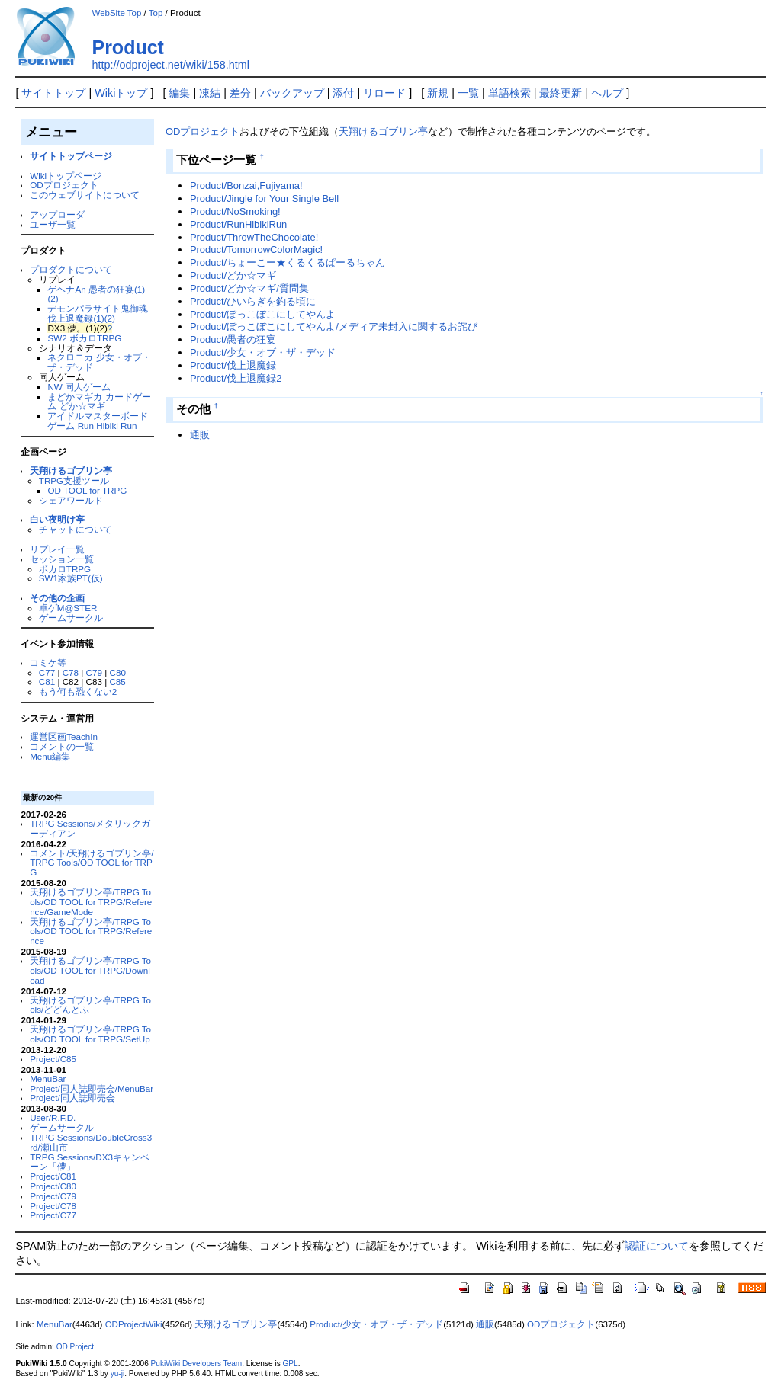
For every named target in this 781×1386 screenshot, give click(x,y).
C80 (118, 672)
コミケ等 (48, 662)
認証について (657, 1246)
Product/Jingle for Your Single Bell (264, 198)
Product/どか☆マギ (233, 275)
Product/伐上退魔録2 (235, 378)
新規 (437, 93)
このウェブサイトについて (85, 195)
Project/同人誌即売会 (72, 1098)
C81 (47, 682)
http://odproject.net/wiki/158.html (170, 65)
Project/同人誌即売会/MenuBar (91, 1088)
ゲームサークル (71, 618)
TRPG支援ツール (74, 480)
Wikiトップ (121, 93)
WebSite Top (116, 13)
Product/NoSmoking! (235, 211)
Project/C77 (53, 1215)
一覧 (468, 93)
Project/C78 (53, 1206)
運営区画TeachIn (64, 736)
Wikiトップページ (65, 176)
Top (156, 13)
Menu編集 (50, 756)
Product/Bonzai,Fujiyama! (246, 185)
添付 (343, 93)
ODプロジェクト (64, 185)
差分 (240, 93)
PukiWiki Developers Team (197, 1363)
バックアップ (292, 93)
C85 (117, 682)
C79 (94, 672)
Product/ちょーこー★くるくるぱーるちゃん (287, 262)
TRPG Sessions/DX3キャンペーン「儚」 (89, 1162)
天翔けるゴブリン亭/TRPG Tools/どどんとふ (90, 1005)
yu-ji (117, 1373)
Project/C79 (53, 1196)
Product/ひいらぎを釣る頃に (253, 301)
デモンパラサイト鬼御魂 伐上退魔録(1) (97, 313)
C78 (71, 672)
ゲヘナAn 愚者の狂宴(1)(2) (96, 294)
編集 (179, 93)
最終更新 (560, 93)
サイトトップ (53, 93)
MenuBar (48, 1079)
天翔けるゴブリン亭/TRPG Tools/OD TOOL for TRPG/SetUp (90, 1034)
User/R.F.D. (53, 1117)
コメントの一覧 (62, 746)
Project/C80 (53, 1186)
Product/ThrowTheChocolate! (254, 237)
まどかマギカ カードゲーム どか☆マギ (98, 401)
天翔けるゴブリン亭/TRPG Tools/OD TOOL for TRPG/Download (90, 970)
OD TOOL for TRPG (87, 490)
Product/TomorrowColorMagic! (256, 249)
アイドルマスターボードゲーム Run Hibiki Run (97, 421)
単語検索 (509, 93)
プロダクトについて (71, 269)
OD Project (75, 1347)
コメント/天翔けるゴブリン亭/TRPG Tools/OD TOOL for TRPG (91, 863)
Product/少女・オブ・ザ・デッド (263, 352)
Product (127, 47)
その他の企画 (57, 598)
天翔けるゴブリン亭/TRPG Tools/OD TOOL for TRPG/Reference (91, 931)
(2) (109, 318)
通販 (200, 434)
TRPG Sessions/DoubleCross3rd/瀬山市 (91, 1142)
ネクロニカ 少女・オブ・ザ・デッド (98, 362)
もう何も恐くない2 (78, 691)
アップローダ (57, 214)
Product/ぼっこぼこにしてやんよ (263, 314)
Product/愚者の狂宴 (233, 339)
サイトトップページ (71, 156)
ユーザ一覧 (53, 224)
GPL (289, 1363)
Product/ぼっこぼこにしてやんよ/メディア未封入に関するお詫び (333, 326)
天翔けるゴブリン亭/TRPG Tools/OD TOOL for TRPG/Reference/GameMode (91, 902)
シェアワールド (71, 500)
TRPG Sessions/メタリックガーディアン (90, 828)
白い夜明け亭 (57, 519)
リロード (384, 93)
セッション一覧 (62, 559)
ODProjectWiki (133, 1324)
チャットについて (75, 529)
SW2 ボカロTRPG (84, 338)
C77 (47, 672)
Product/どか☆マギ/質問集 (249, 288)
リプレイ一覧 (57, 549)
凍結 (209, 93)
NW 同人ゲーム (79, 387)
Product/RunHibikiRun (238, 224)
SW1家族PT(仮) (71, 578)
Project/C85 (53, 1059)
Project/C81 (53, 1176)
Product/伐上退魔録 (233, 365)
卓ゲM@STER (68, 608)
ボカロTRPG (65, 569)
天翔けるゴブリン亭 (71, 470)
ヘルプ (607, 93)
